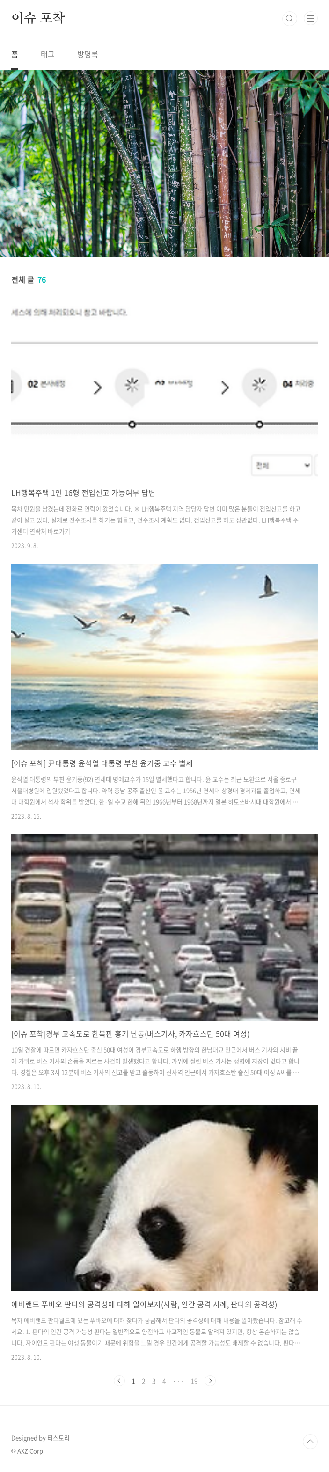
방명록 (87, 53)
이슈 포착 (38, 18)
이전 (119, 1380)
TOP (310, 1441)
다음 (210, 1380)
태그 (48, 53)
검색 (290, 19)
